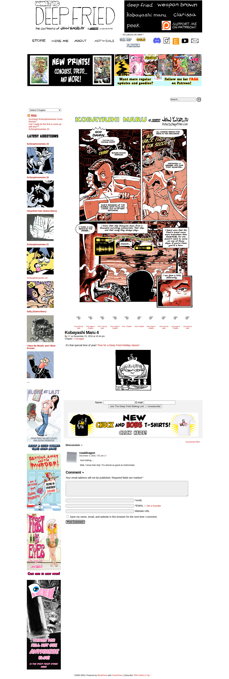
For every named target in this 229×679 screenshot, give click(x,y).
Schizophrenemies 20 (37, 278)
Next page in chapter (151, 327)
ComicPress (117, 675)
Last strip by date (187, 327)
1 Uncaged (79, 339)
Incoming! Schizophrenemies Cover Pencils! (45, 120)
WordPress (102, 675)
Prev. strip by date (102, 327)
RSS (33, 115)
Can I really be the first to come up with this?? (45, 125)
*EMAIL (148, 505)
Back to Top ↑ (145, 675)
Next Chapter (139, 326)
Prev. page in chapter (115, 327)
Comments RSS (193, 442)
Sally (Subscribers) (36, 311)
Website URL (142, 511)
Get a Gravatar (154, 506)
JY (69, 336)
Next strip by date (163, 327)
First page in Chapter (90, 327)
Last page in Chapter (175, 327)
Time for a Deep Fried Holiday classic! (118, 345)
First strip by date (78, 327)
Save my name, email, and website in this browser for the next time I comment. (113, 516)
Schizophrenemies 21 (38, 244)
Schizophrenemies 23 (39, 129)
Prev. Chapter (127, 326)
